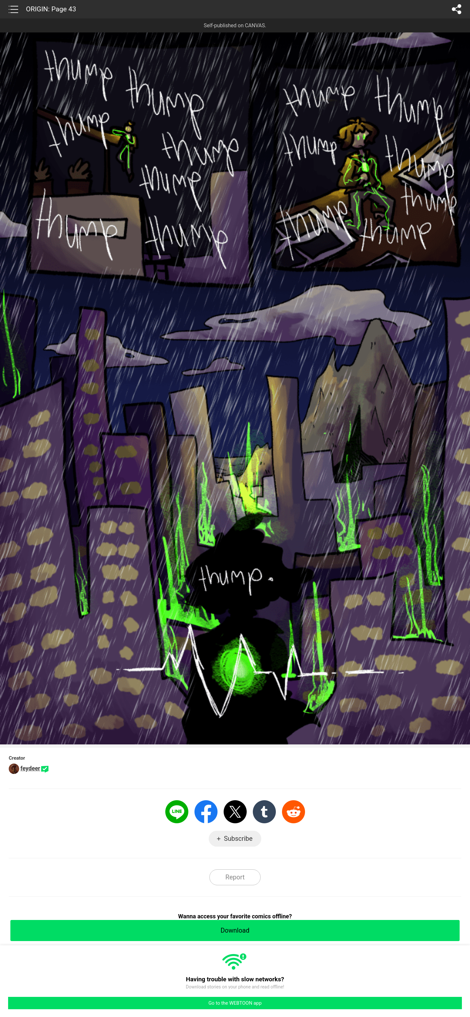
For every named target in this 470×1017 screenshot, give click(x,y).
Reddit (293, 811)
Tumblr (264, 811)
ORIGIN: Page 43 (51, 9)
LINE (176, 811)
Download (234, 930)
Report (234, 877)
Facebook (205, 811)
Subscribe (238, 838)
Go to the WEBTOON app (235, 1003)
